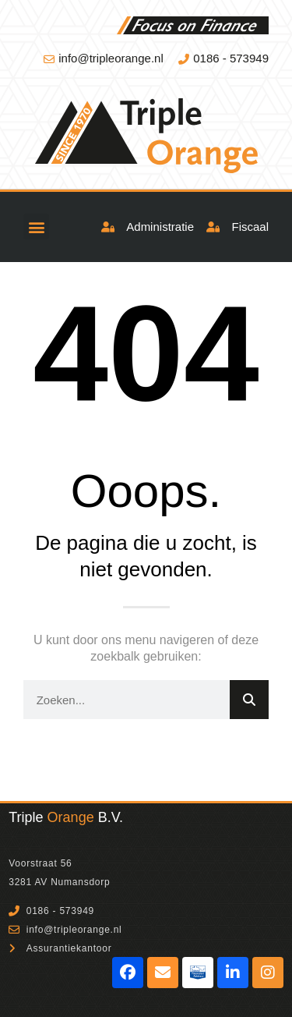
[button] (36, 226)
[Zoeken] (249, 699)
